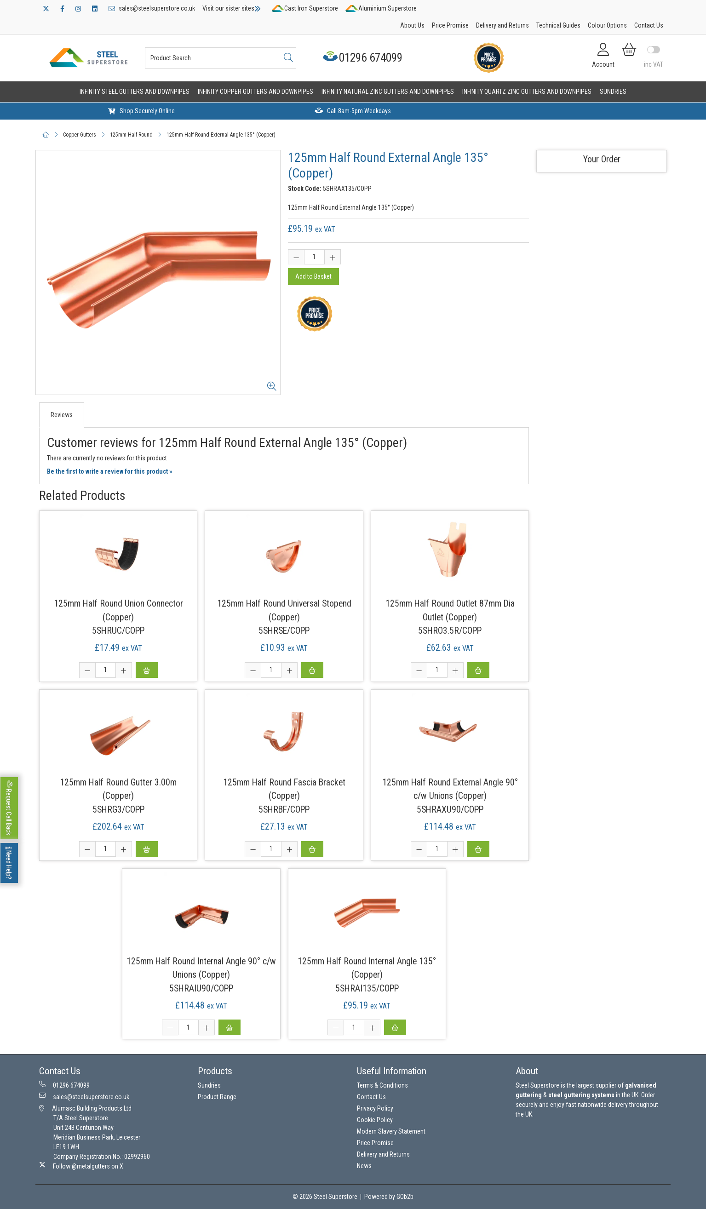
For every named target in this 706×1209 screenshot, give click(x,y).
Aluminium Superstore (380, 8)
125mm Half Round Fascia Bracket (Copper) (284, 789)
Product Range (217, 1096)
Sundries (613, 91)
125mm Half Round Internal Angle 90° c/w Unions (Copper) (201, 968)
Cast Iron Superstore (305, 8)
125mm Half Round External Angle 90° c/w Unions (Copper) (450, 789)
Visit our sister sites (231, 8)
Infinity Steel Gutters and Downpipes (134, 91)
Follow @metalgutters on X (81, 1166)
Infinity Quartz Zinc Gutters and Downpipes (526, 91)
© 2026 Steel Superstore (325, 1196)
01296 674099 (363, 57)
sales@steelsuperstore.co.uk (152, 8)
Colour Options (607, 25)
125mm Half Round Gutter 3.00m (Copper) (118, 789)
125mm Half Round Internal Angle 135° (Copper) (367, 968)
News (364, 1165)
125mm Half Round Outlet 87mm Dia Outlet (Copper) (450, 610)
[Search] (288, 58)
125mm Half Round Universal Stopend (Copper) (284, 610)
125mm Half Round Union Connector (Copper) (118, 610)
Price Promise (450, 25)
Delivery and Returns (502, 25)
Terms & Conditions (382, 1085)
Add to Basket (313, 276)
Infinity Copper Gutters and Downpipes (255, 91)
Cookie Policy (375, 1119)
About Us (412, 25)
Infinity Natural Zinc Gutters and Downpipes (387, 91)
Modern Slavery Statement (391, 1131)
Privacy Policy (375, 1108)
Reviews (62, 414)
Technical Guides (558, 25)
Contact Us (648, 25)
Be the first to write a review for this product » (109, 471)
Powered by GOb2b (388, 1196)
